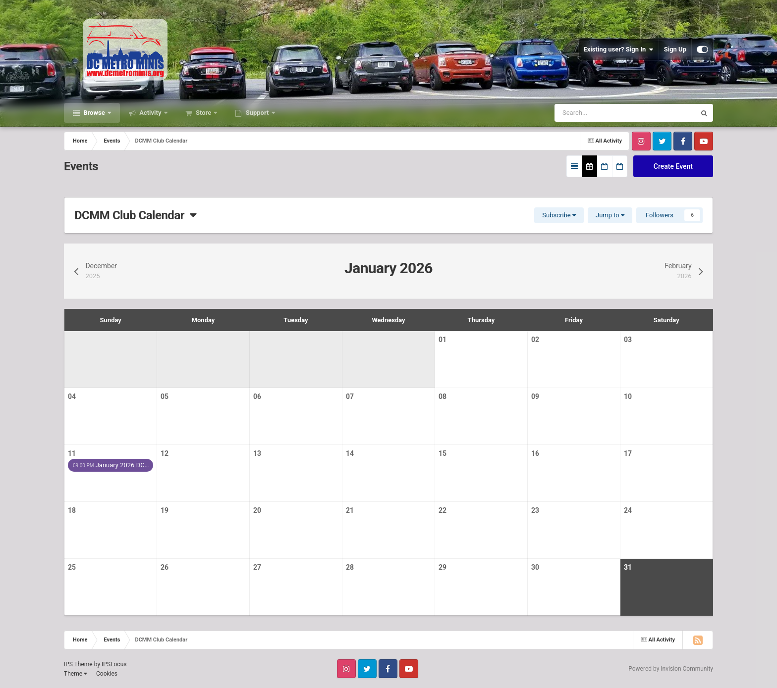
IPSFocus (114, 664)
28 (350, 567)
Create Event (673, 166)
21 (350, 510)
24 (628, 510)
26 (164, 567)
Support (257, 112)
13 (257, 453)
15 (442, 453)
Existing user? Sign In (619, 49)
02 (535, 340)
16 (535, 453)
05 (164, 396)
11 (72, 453)
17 (628, 453)
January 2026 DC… (111, 465)
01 (442, 340)
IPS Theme (78, 664)
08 (442, 396)
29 (442, 567)
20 (257, 510)
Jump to (610, 215)
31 (628, 567)
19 (164, 510)
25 (72, 567)
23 (535, 510)
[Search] (597, 113)
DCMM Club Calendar (135, 215)
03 (628, 340)
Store (203, 112)
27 (257, 567)
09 (535, 396)
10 (628, 396)
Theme (75, 673)
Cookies (106, 673)
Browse (94, 112)
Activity (150, 112)
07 (350, 396)
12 (164, 453)
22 (442, 510)
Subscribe (559, 215)
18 (72, 510)
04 (72, 396)
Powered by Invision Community (670, 668)
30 (535, 567)
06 (257, 396)
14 (350, 453)
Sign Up (675, 49)
